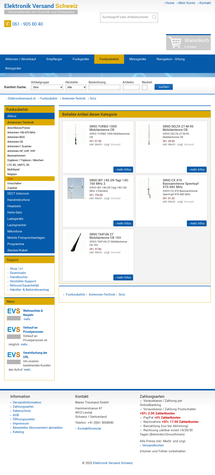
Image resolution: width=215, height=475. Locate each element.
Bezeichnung (97, 82)
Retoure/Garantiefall (24, 285)
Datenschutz (22, 411)
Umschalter (14, 183)
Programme (15, 244)
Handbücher (19, 277)
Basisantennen (16, 155)
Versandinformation (27, 402)
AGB (16, 415)
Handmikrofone (18, 200)
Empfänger (54, 59)
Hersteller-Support (23, 281)
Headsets (14, 206)
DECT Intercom (18, 193)
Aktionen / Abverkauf (20, 59)
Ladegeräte (15, 218)
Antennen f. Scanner (19, 146)
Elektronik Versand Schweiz (113, 463)
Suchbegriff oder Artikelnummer (125, 17)
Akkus (11, 116)
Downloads (18, 273)
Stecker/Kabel (17, 250)
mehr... (28, 319)
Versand (115, 144)
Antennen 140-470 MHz (21, 132)
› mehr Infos (123, 169)
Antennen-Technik (73, 98)
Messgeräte (137, 59)
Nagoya (12, 174)
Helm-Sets (14, 212)
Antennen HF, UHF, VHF (21, 151)
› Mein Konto (186, 3)
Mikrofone (14, 231)
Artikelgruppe (40, 82)
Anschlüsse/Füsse (18, 128)
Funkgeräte (81, 59)
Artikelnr (128, 82)
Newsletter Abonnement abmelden (38, 427)
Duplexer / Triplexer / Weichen (25, 160)
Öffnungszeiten (24, 419)
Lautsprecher (16, 225)
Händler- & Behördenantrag (29, 289)
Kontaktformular (89, 428)
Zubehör (12, 188)
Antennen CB (15, 141)
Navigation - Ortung (171, 59)
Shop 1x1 (16, 268)
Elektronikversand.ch (22, 98)
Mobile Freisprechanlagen (26, 237)
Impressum (21, 423)
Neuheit (147, 82)
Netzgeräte (13, 68)
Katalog (18, 432)
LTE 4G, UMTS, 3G (18, 165)
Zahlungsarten (23, 406)
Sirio (93, 98)
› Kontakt (204, 3)
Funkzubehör (109, 59)
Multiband (13, 169)
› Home (169, 3)
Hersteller (71, 82)
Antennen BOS (16, 137)
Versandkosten (153, 445)
